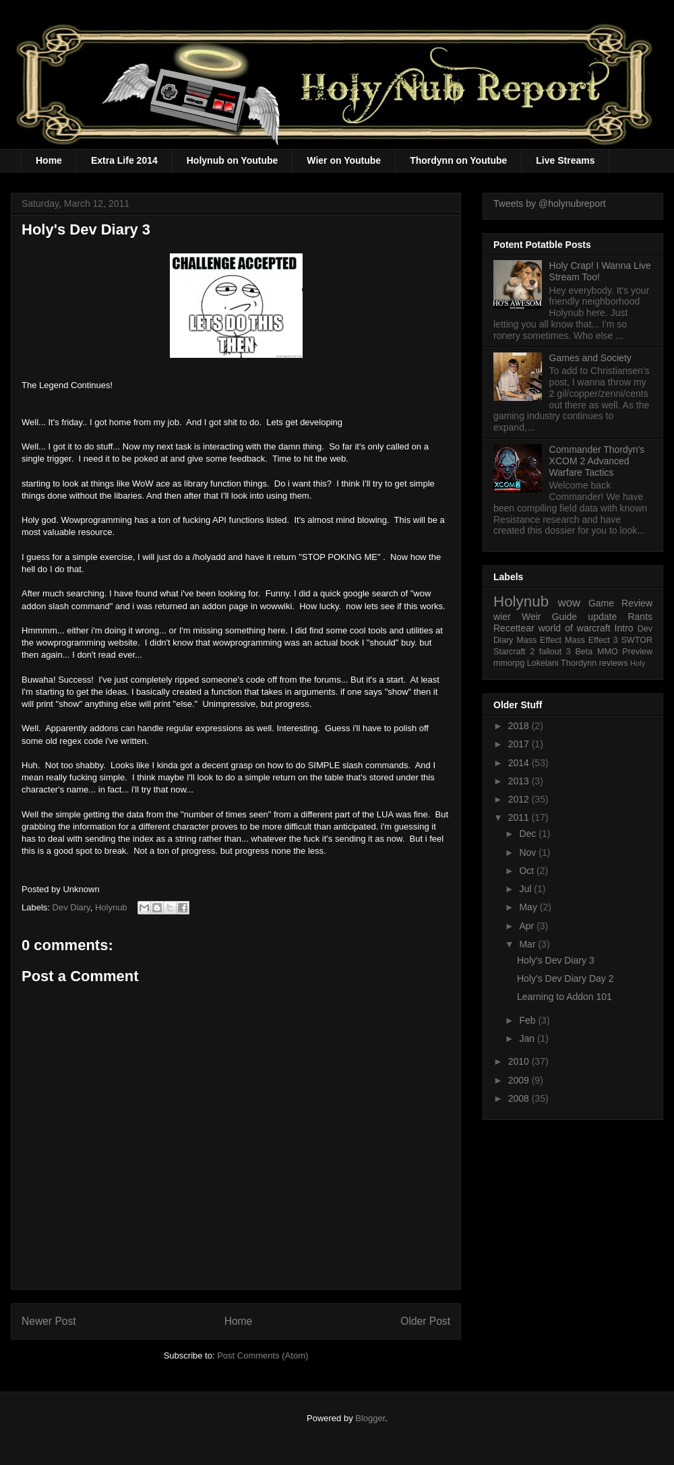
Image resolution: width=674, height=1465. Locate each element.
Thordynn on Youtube (458, 160)
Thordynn (578, 663)
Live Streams (565, 160)
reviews (613, 663)
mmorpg (508, 663)
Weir (531, 616)
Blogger (370, 1418)
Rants (639, 616)
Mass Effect (538, 640)
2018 (520, 725)
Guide (564, 616)
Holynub (111, 907)
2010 (520, 1061)
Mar (528, 944)
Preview (637, 651)
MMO (607, 651)
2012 (520, 799)
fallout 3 (555, 651)
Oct (528, 870)
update (602, 616)
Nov (529, 852)
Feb (528, 1020)
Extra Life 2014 (124, 160)
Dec (529, 833)
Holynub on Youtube (232, 160)
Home (49, 160)
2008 (520, 1098)
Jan (528, 1038)
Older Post (425, 1321)
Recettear (513, 628)
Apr (528, 926)
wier (502, 616)
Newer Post (49, 1321)
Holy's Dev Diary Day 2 (565, 978)
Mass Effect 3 (591, 640)
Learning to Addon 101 (564, 996)
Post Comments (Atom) (262, 1355)
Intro (624, 628)
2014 (520, 762)
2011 (520, 817)
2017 (520, 744)
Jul (526, 888)
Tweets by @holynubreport (549, 203)
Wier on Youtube (344, 160)
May (529, 907)
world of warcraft (575, 628)
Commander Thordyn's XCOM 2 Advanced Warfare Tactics (597, 461)
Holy (637, 663)
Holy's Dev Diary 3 (555, 960)
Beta (583, 651)
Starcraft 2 (513, 651)
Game (601, 603)
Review (636, 603)
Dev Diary (71, 907)
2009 (520, 1080)
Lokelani (543, 663)
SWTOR (636, 640)
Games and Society (590, 357)
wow (569, 602)
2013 (520, 781)
